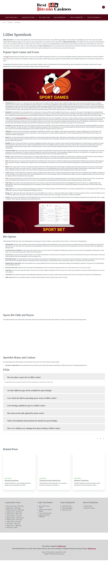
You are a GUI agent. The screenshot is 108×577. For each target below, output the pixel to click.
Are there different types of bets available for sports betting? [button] (30, 407)
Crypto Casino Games (7, 18)
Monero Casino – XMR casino (14, 542)
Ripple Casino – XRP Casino (14, 525)
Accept (72, 568)
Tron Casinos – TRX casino (14, 540)
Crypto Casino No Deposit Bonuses (44, 527)
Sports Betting (10, 24)
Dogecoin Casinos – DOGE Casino (16, 534)
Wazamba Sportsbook (12, 497)
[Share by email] (103, 455)
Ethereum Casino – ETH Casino (15, 536)
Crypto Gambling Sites (59, 18)
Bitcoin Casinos (89, 523)
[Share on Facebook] (97, 455)
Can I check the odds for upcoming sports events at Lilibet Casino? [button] (31, 415)
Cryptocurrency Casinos (24, 18)
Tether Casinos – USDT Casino (15, 530)
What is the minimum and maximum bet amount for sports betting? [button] (32, 437)
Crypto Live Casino (67, 527)
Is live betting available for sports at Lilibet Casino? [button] (25, 422)
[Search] (103, 7)
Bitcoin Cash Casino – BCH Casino (16, 523)
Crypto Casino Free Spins (44, 530)
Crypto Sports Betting (68, 525)
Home (4, 24)
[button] (104, 564)
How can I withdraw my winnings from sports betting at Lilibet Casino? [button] (33, 445)
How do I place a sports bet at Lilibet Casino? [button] (23, 394)
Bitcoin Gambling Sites (76, 18)
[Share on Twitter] (100, 455)
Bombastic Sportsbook (82, 497)
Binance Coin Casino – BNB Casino (16, 527)
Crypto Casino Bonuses (93, 18)
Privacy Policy (6, 574)
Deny (94, 568)
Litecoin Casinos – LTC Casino (15, 532)
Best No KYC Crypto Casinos (44, 523)
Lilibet (7, 60)
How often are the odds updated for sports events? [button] (26, 430)
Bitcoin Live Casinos (90, 525)
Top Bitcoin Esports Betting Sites (51, 497)
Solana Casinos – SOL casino (14, 538)
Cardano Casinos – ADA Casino (15, 528)
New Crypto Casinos (42, 18)
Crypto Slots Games (67, 523)
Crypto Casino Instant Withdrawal (45, 534)
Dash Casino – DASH (12, 544)
